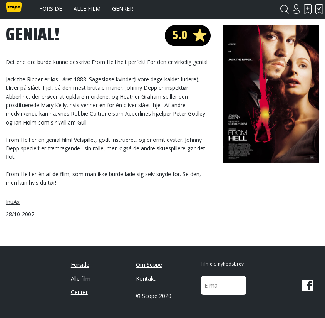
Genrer (122, 8)
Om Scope (149, 264)
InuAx (13, 201)
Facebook (307, 285)
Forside (50, 8)
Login (296, 9)
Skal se (307, 9)
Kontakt (146, 278)
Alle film (87, 8)
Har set (319, 9)
